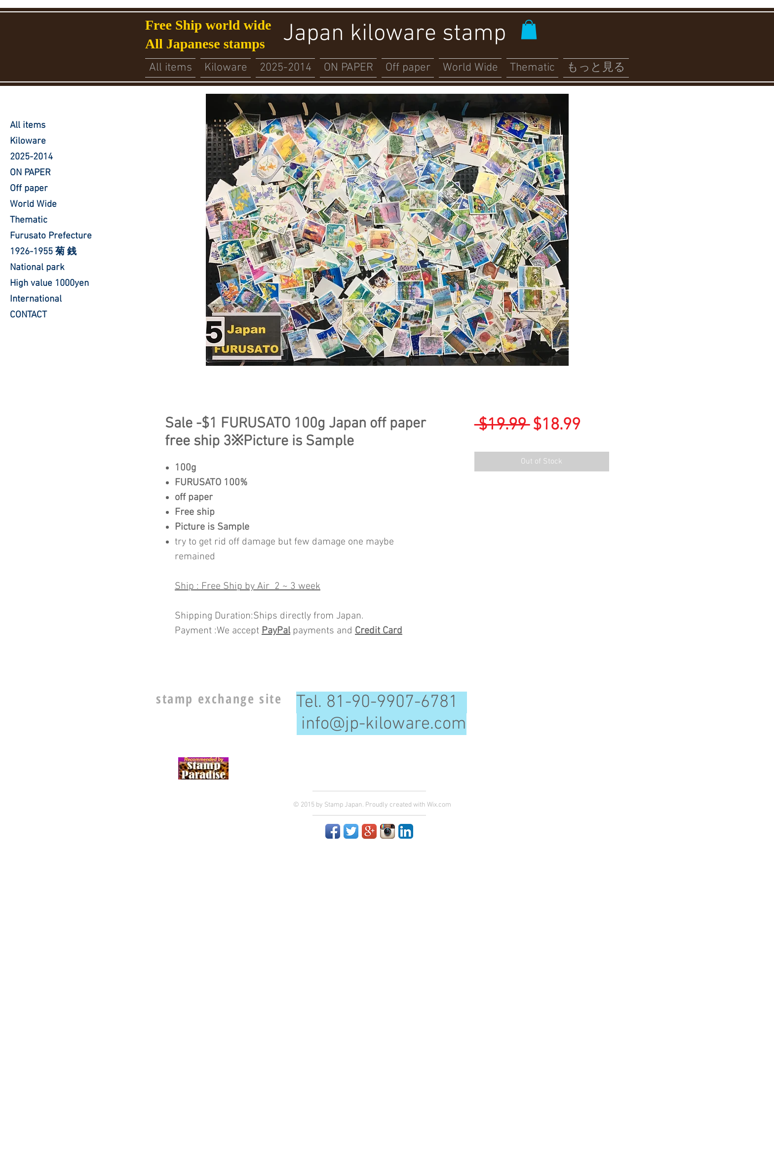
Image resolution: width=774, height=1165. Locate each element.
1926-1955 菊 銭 (43, 252)
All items (27, 125)
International (36, 299)
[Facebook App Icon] (332, 831)
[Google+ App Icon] (369, 831)
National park (37, 267)
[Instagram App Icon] (387, 831)
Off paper (29, 188)
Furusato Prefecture (51, 236)
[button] (529, 29)
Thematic (28, 220)
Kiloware (28, 141)
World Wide (33, 204)
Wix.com (439, 805)
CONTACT (28, 315)
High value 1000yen (49, 283)
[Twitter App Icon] (351, 831)
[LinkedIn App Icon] (405, 831)
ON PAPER (30, 173)
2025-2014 (31, 157)
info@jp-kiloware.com (383, 724)
